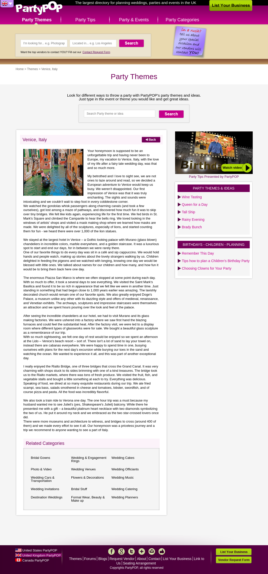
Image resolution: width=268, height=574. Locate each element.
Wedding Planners (124, 497)
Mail (152, 551)
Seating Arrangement (139, 563)
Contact (155, 559)
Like (162, 551)
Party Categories (182, 19)
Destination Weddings (46, 497)
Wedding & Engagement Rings (88, 459)
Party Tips (85, 19)
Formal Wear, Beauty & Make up (88, 498)
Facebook (111, 551)
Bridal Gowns (40, 458)
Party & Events (134, 19)
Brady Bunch (192, 227)
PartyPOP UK (39, 8)
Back (151, 139)
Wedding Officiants (125, 469)
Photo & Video (41, 469)
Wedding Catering (124, 489)
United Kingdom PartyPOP (41, 555)
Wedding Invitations (45, 489)
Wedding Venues (83, 469)
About (141, 559)
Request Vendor (122, 559)
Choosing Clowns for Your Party (206, 268)
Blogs (102, 559)
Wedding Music (122, 477)
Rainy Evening (193, 220)
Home (20, 69)
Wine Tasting (192, 197)
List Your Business (177, 559)
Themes (32, 69)
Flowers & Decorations (87, 477)
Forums (90, 559)
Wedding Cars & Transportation (42, 479)
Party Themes (37, 19)
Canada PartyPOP (35, 560)
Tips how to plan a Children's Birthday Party (216, 261)
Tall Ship (188, 212)
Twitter (131, 551)
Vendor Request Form (234, 559)
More (142, 551)
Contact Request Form (96, 52)
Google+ (121, 551)
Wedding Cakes (123, 458)
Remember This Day (198, 253)
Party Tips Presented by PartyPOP (214, 176)
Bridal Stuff (79, 489)
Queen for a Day (195, 205)
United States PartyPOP (39, 550)
